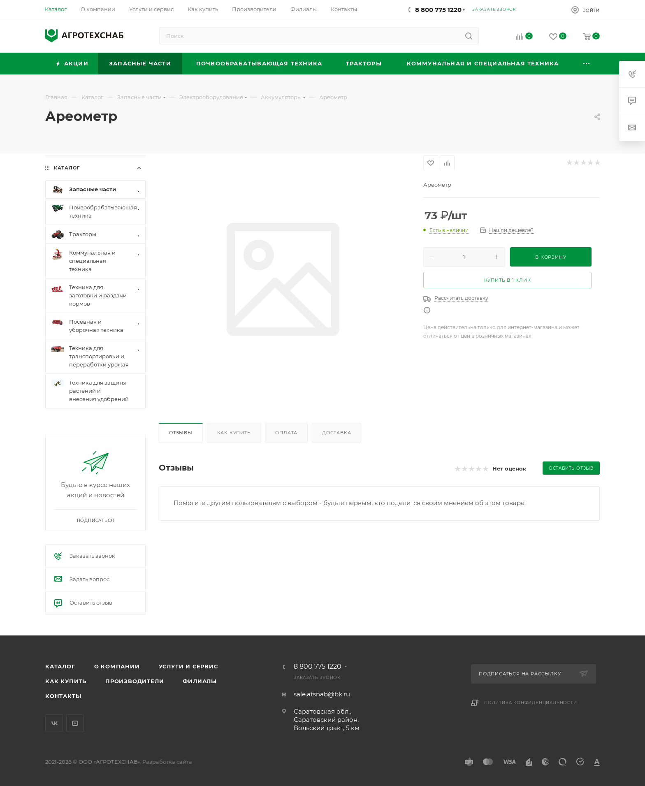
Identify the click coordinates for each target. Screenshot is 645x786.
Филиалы (200, 681)
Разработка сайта (167, 761)
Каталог (60, 666)
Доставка (336, 433)
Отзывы (181, 433)
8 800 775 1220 (438, 10)
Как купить (234, 433)
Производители (134, 681)
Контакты (63, 696)
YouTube (75, 723)
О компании (117, 666)
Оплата (286, 433)
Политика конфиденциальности (530, 702)
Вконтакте (54, 723)
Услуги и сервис (188, 666)
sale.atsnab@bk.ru (322, 694)
